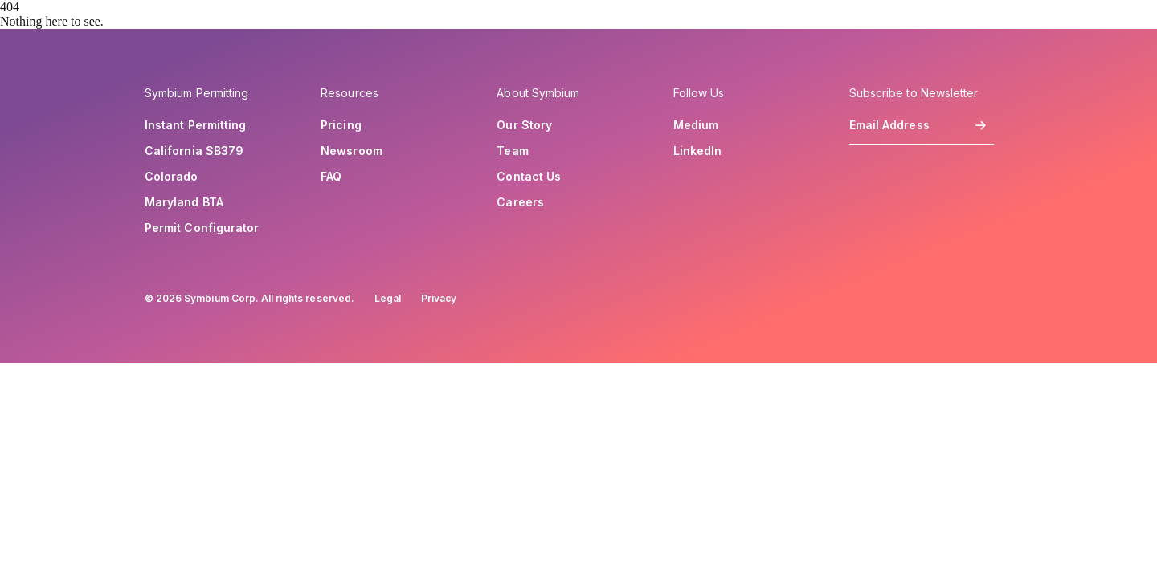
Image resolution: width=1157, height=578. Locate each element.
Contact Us (529, 176)
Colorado (171, 176)
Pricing (341, 125)
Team (512, 150)
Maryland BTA (184, 202)
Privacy (438, 298)
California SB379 (194, 150)
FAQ (331, 176)
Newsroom (351, 150)
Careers (520, 202)
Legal (387, 298)
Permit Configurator (202, 228)
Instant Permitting (195, 125)
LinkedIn (697, 150)
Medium (695, 125)
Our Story (524, 125)
